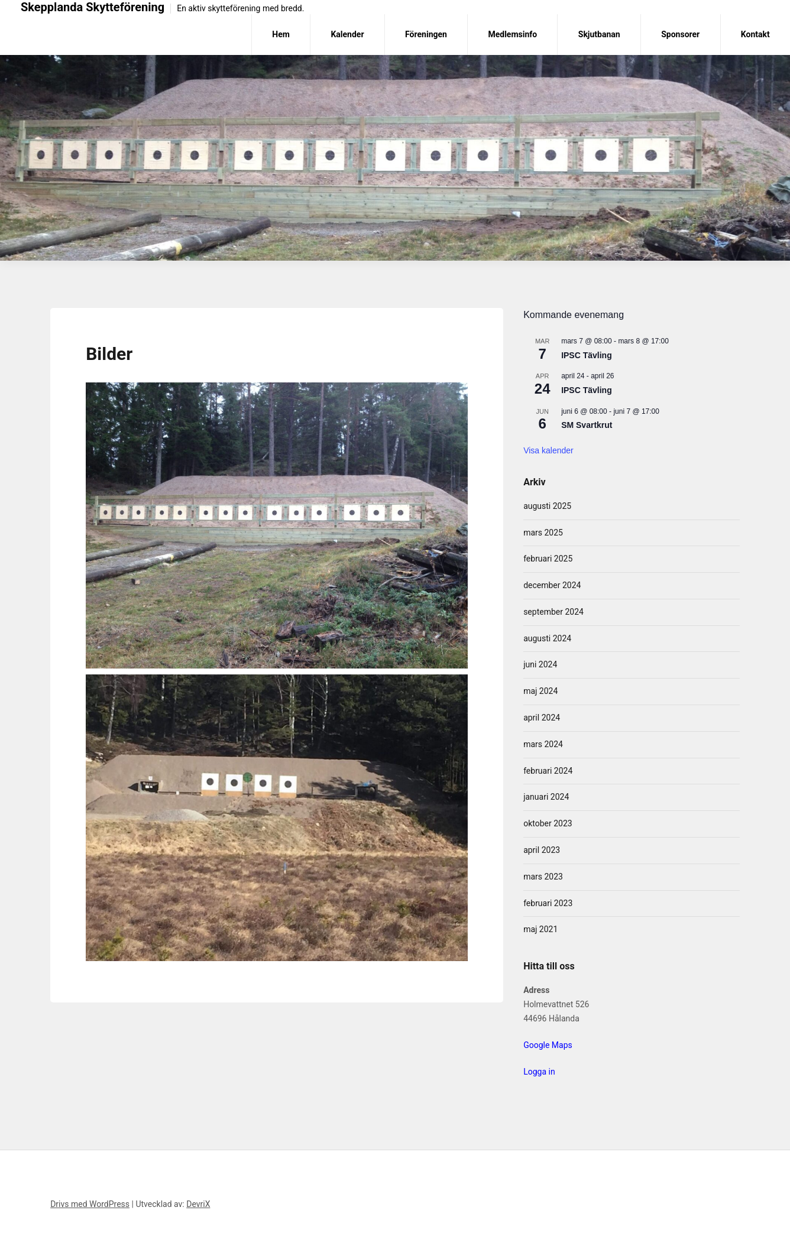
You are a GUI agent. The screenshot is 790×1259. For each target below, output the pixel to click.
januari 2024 (546, 797)
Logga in (539, 1071)
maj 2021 (540, 929)
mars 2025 (543, 532)
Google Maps (547, 1045)
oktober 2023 (547, 823)
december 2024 (552, 585)
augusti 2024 (547, 638)
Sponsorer (680, 34)
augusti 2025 (547, 506)
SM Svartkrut (586, 425)
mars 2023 (543, 876)
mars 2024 (543, 744)
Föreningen (426, 34)
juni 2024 (540, 664)
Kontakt (755, 34)
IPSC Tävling (586, 355)
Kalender (347, 34)
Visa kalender (548, 450)
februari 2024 (547, 770)
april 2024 (541, 717)
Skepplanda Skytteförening (92, 7)
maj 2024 (540, 691)
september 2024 (553, 611)
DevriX (198, 1204)
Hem (281, 34)
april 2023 (541, 850)
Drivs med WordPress (89, 1204)
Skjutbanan (599, 34)
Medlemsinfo (512, 34)
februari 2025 (547, 558)
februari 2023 (547, 903)
